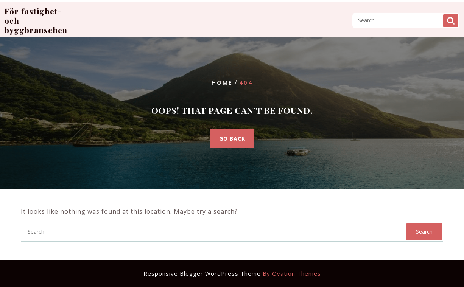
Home (222, 82)
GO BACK (232, 138)
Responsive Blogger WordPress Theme (232, 273)
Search (450, 17)
